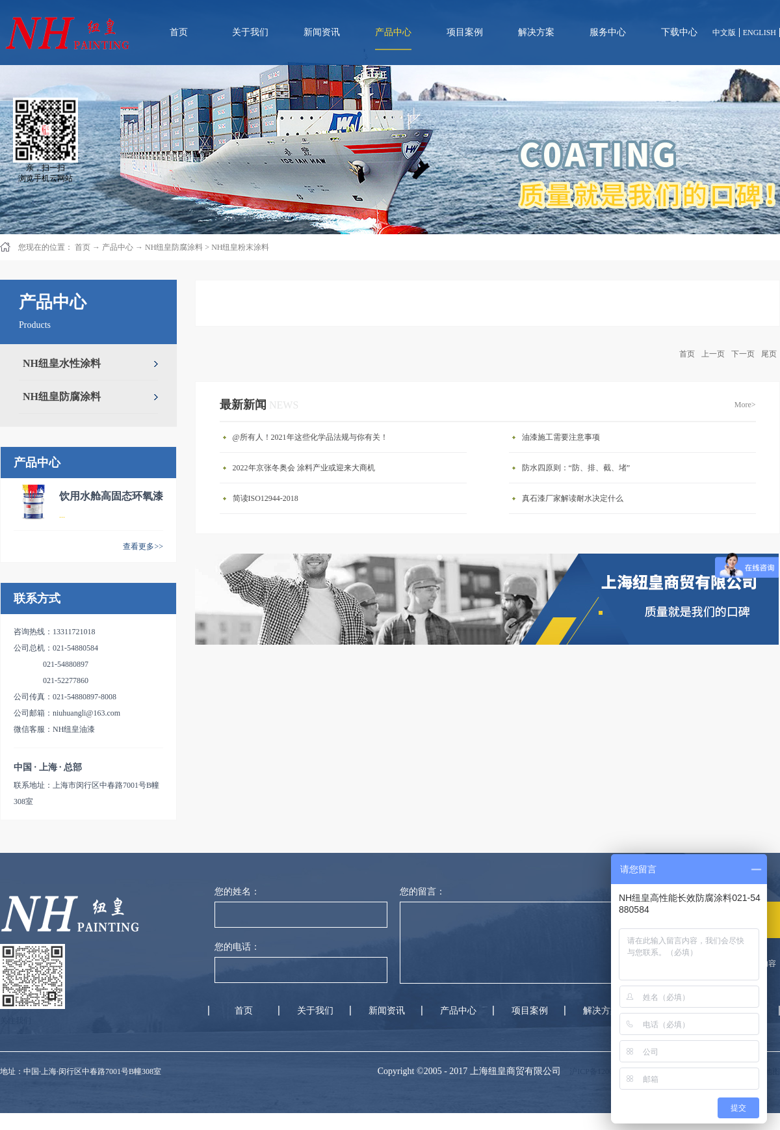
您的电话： (237, 947)
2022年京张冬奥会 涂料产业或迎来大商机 (304, 467)
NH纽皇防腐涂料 (174, 247)
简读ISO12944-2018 (265, 498)
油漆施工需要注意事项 (561, 437)
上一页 (713, 353)
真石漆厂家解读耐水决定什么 (572, 498)
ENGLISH (759, 32)
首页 (179, 32)
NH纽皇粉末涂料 (240, 247)
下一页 (743, 353)
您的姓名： (237, 891)
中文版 (724, 32)
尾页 (769, 353)
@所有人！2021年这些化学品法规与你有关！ (310, 437)
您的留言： (422, 891)
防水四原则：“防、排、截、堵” (576, 467)
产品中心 (117, 247)
